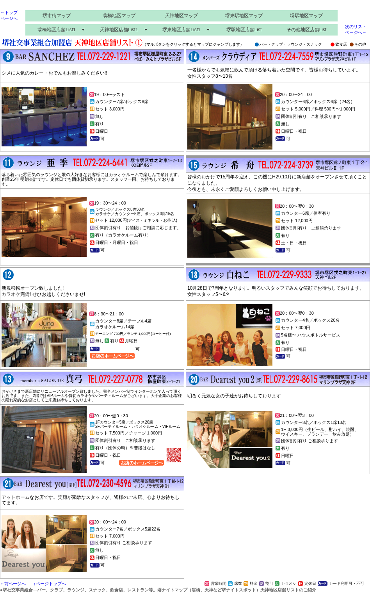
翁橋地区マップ (119, 15)
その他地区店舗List (306, 29)
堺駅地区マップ (306, 15)
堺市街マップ (57, 15)
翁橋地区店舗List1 (56, 29)
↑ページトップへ (50, 583)
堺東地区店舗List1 (181, 29)
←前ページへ (13, 583)
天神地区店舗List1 (119, 29)
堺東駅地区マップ (244, 15)
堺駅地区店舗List (244, 29)
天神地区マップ (181, 15)
